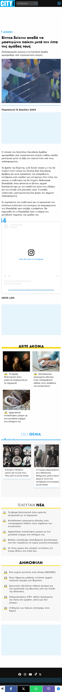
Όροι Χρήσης (9, 685)
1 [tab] (4, 438)
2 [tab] (9, 438)
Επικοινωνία (39, 685)
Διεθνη (8, 32)
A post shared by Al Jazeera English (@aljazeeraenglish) (31, 289)
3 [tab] (13, 438)
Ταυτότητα (24, 685)
